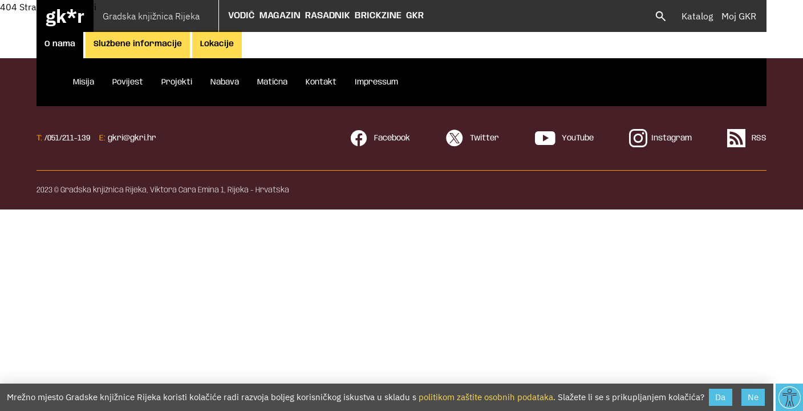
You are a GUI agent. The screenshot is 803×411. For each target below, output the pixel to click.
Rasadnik (327, 16)
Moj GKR (738, 16)
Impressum (376, 82)
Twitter (472, 138)
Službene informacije (138, 44)
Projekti (176, 82)
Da (720, 397)
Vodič (241, 16)
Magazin (280, 16)
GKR (415, 16)
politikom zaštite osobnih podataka (486, 397)
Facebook (380, 138)
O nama (59, 44)
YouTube (564, 138)
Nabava (224, 82)
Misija (83, 82)
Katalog (697, 16)
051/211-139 (68, 138)
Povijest (127, 82)
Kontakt (321, 82)
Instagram (660, 138)
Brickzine (378, 16)
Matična (272, 82)
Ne (753, 397)
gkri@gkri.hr (132, 138)
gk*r (65, 16)
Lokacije (217, 44)
